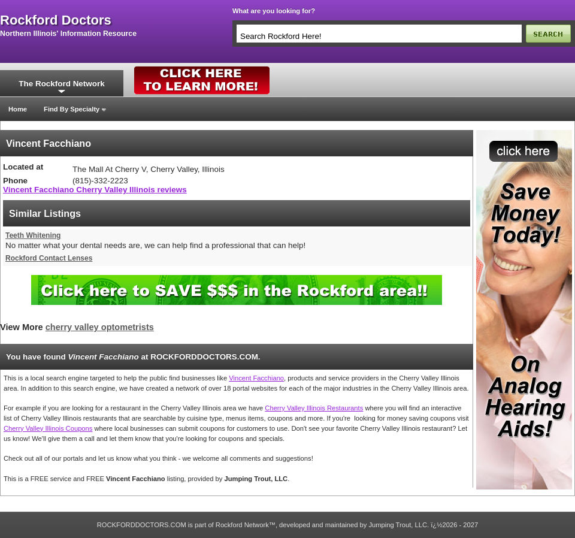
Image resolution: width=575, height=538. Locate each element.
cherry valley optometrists (100, 327)
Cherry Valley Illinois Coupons (48, 428)
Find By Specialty (71, 109)
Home (17, 109)
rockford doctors (55, 20)
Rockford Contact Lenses (48, 258)
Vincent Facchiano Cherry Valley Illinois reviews (95, 189)
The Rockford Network (61, 83)
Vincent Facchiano (256, 378)
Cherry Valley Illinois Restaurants (314, 408)
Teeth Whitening (32, 235)
